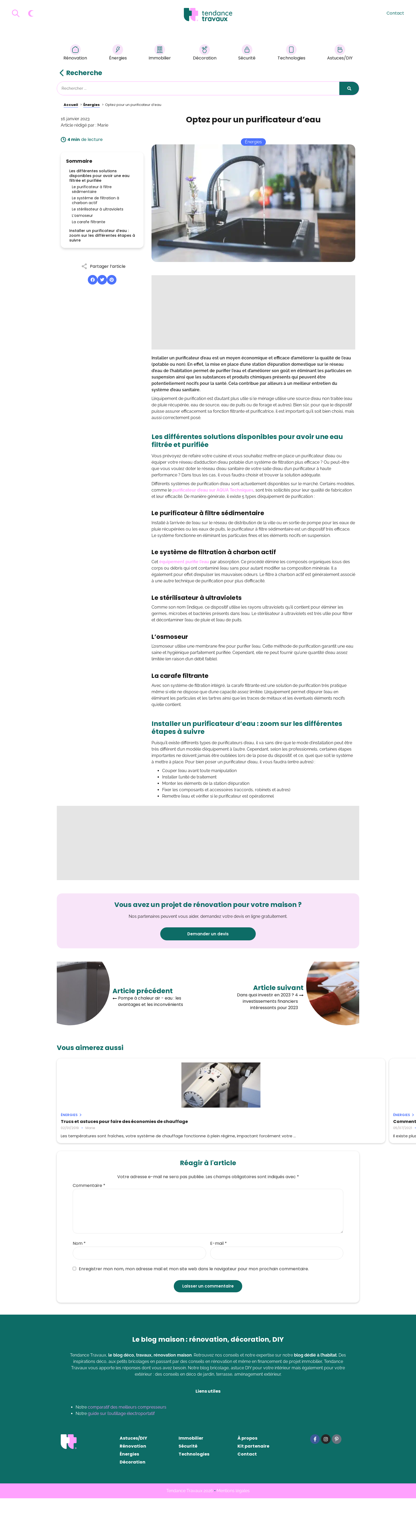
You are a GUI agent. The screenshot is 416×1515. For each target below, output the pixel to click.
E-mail (218, 1260)
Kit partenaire (253, 1463)
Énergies (118, 53)
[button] (92, 280)
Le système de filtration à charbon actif (95, 200)
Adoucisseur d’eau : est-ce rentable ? (307, 1121)
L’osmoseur (82, 215)
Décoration (204, 53)
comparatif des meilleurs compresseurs (127, 1423)
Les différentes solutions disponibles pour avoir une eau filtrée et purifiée (99, 176)
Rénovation (75, 53)
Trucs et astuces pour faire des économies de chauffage (95, 1124)
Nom (79, 1260)
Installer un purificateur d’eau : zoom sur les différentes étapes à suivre (102, 235)
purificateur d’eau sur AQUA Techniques (212, 490)
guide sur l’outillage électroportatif (121, 1430)
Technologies (291, 53)
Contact (395, 13)
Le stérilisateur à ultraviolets (97, 209)
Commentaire (89, 1202)
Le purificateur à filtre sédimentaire (92, 189)
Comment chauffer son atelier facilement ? (197, 1124)
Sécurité (246, 53)
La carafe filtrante (88, 221)
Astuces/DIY (340, 53)
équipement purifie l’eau (184, 561)
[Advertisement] (253, 312)
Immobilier (160, 53)
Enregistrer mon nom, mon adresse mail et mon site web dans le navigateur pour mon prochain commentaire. (191, 1286)
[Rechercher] (349, 88)
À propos (247, 1455)
